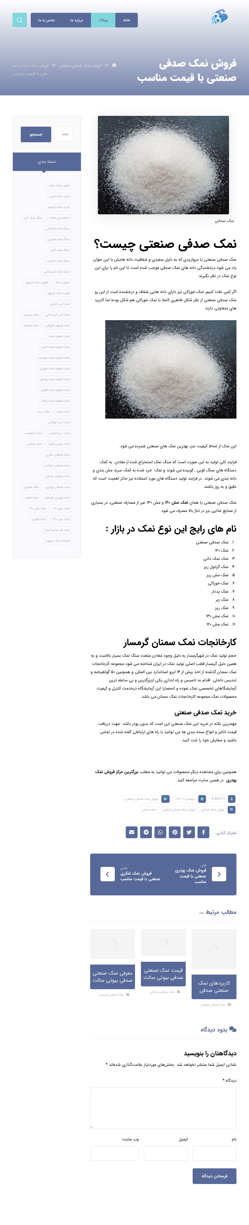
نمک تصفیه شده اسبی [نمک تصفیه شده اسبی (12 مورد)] (55, 347)
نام (234, 1139)
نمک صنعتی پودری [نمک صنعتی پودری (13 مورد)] (58, 486)
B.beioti (218, 798)
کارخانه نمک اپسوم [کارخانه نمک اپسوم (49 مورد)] (58, 540)
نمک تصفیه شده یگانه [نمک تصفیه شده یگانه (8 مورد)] (56, 400)
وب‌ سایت (130, 1139)
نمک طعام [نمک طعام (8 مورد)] (31, 497)
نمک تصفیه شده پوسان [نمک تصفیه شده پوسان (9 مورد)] (55, 379)
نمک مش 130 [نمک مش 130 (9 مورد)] (61, 519)
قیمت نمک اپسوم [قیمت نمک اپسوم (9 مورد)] (58, 293)
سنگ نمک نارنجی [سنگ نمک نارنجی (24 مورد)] (58, 260)
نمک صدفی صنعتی (213, 1004)
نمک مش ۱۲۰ (176, 502)
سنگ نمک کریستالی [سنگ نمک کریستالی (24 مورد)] (57, 271)
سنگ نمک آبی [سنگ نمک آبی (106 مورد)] (33, 217)
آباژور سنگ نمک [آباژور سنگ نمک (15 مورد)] (59, 185)
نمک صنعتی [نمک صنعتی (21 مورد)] (34, 443)
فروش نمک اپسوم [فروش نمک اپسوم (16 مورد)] (36, 282)
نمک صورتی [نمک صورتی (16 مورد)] (31, 486)
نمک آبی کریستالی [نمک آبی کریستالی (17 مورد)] (58, 314)
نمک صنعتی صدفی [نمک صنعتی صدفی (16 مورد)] (57, 476)
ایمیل (183, 1139)
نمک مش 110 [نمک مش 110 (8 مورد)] (61, 508)
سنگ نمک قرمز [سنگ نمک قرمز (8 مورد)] (60, 250)
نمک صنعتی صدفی (162, 991)
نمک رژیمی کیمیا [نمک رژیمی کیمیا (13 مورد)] (59, 443)
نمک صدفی (149, 809)
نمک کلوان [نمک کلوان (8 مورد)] (39, 519)
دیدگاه (229, 1080)
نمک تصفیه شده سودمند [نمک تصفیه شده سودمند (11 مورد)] (54, 357)
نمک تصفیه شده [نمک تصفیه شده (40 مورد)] (59, 336)
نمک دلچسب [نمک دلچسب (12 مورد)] (33, 433)
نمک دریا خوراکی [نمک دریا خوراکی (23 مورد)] (59, 422)
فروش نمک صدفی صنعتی (141, 798)
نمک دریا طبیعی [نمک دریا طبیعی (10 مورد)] (59, 433)
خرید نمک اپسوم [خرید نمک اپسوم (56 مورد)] (59, 207)
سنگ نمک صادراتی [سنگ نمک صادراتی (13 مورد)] (57, 228)
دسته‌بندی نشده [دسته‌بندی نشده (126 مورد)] (59, 217)
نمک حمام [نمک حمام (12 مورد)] (63, 411)
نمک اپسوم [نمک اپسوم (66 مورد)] (31, 314)
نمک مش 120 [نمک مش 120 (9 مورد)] (37, 508)
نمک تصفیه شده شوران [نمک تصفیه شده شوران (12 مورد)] (55, 368)
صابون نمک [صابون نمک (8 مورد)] (62, 282)
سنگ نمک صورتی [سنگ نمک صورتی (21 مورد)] (58, 239)
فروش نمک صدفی (212, 809)
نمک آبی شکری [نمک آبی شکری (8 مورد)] (60, 303)
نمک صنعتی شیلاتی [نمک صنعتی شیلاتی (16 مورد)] (57, 465)
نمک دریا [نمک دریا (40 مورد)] (44, 411)
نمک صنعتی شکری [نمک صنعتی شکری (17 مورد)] (58, 454)
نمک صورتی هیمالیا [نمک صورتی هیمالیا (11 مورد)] (57, 497)
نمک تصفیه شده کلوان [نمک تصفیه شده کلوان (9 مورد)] (55, 390)
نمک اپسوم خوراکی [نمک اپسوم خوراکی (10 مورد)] (57, 325)
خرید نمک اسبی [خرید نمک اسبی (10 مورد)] (59, 196)
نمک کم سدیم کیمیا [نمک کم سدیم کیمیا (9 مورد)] (57, 530)
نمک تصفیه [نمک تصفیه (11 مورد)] (31, 325)
